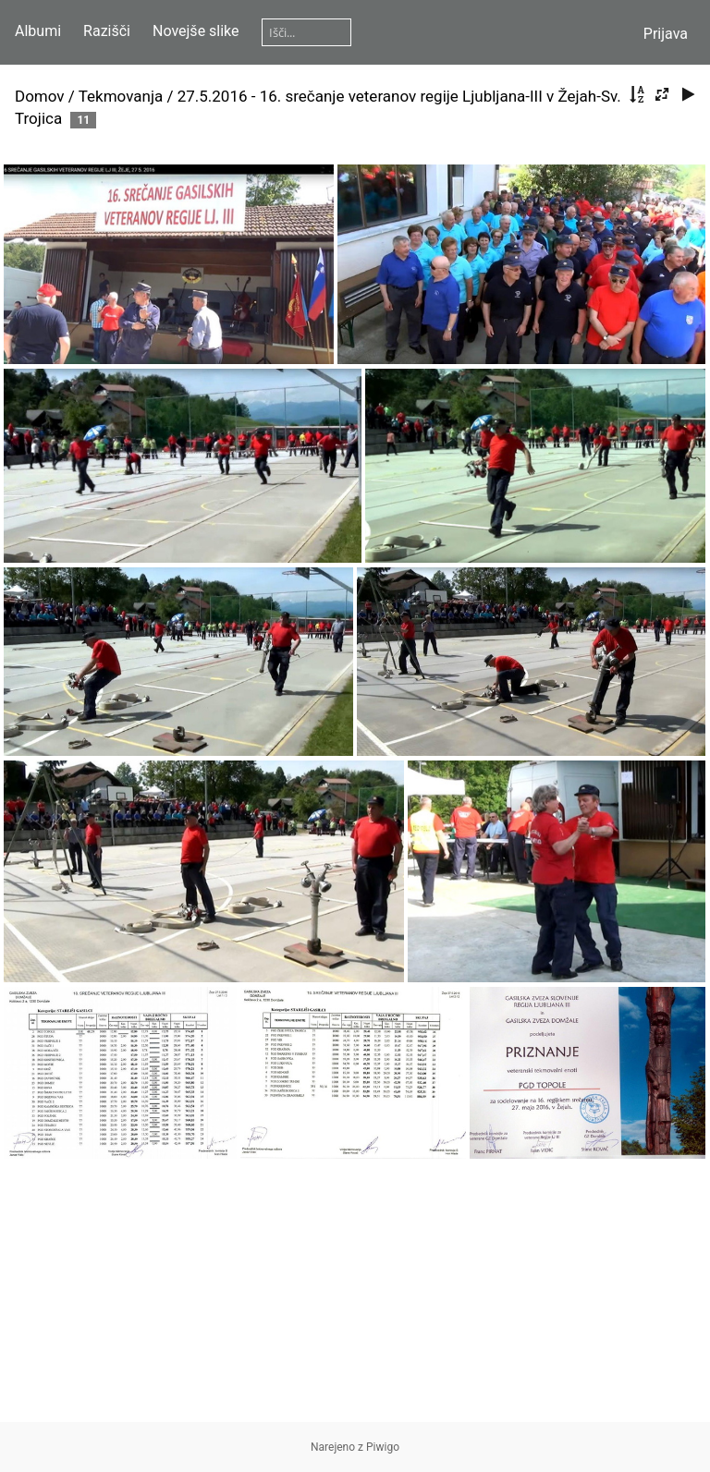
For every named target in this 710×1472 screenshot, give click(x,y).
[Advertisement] (355, 1292)
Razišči (106, 31)
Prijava (665, 34)
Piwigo (382, 1447)
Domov (40, 96)
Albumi (38, 31)
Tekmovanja (121, 96)
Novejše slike (196, 31)
